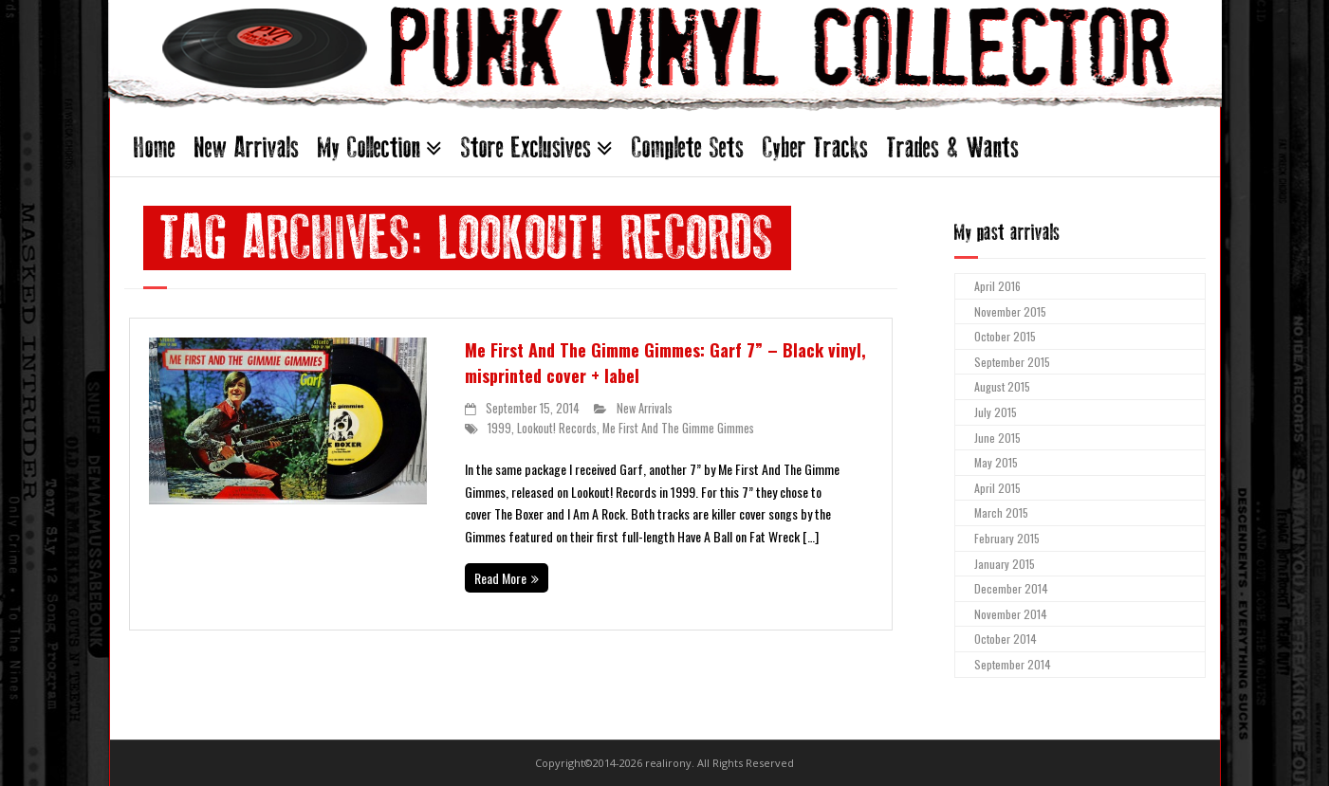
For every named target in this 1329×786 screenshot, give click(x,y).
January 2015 (1004, 564)
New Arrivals (246, 147)
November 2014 (1010, 614)
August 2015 (1002, 386)
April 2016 (997, 286)
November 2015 (1010, 311)
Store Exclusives (526, 147)
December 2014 (1011, 588)
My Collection (369, 147)
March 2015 (1001, 512)
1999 (499, 428)
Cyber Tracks (815, 147)
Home (154, 147)
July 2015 (995, 412)
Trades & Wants (953, 147)
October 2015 (1005, 336)
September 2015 (1012, 362)
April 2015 (997, 488)
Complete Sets (688, 147)
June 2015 (997, 438)
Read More (500, 578)
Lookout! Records (557, 428)
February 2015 (1007, 538)
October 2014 (1005, 639)
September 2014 (1012, 664)
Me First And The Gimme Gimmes (678, 428)
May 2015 (996, 462)
